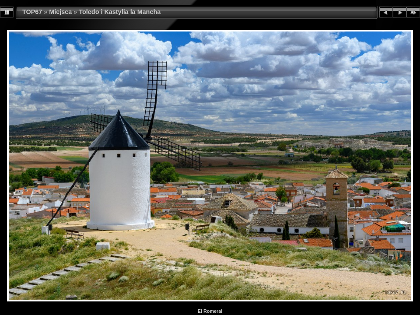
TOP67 (32, 11)
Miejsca (60, 11)
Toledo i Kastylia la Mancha (120, 11)
